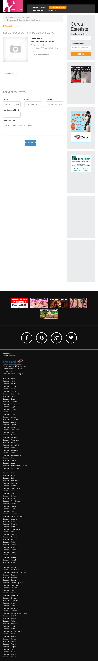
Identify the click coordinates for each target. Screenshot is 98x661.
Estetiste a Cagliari (9, 580)
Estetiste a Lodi (8, 511)
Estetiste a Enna (8, 590)
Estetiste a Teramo (9, 644)
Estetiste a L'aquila (9, 506)
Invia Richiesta (30, 142)
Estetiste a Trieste (9, 649)
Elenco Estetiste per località (13, 369)
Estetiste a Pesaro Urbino (12, 529)
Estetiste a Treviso (9, 555)
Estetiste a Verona (9, 654)
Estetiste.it (9, 17)
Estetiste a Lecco (9, 603)
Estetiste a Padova (9, 618)
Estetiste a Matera (9, 422)
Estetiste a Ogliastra (10, 616)
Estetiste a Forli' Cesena (11, 501)
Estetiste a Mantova (10, 514)
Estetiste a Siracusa (10, 547)
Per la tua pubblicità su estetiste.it (15, 366)
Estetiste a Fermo (9, 404)
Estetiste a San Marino (11, 450)
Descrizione (9, 74)
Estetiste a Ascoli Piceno (11, 570)
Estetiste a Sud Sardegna (12, 455)
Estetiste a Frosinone (10, 595)
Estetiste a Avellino (9, 384)
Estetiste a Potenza (10, 534)
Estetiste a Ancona (9, 567)
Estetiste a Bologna (10, 483)
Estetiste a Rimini (9, 634)
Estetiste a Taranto (9, 550)
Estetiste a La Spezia (10, 600)
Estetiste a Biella (9, 389)
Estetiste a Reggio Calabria (12, 631)
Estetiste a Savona (9, 639)
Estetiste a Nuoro (9, 521)
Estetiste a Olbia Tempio (11, 430)
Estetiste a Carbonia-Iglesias (13, 582)
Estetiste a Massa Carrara (12, 608)
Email (26, 99)
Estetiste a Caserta (9, 396)
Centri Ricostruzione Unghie (13, 374)
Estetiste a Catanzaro (10, 585)
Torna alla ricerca (11, 26)
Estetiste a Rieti (8, 539)
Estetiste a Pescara (10, 623)
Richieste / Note (9, 121)
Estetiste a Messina (10, 611)
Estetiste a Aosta (9, 381)
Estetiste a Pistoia (9, 626)
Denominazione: (77, 44)
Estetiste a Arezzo (9, 475)
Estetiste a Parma (9, 527)
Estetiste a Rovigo (9, 542)
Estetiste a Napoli (9, 427)
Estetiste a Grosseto (10, 598)
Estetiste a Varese (9, 557)
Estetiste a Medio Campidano (13, 516)
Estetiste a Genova (9, 409)
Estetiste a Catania (9, 491)
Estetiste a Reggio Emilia (11, 445)
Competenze (7, 371)
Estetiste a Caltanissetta (11, 394)
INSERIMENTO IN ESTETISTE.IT (44, 10)
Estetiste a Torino (9, 552)
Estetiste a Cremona (10, 401)
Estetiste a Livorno (9, 417)
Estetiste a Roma (9, 448)
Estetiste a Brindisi (9, 486)
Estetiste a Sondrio (9, 641)
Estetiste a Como (9, 493)
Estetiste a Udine (9, 463)
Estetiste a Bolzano (10, 577)
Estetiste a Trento (9, 460)
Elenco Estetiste (22, 17)
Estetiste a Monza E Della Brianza (15, 613)
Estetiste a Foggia (9, 407)
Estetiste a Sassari (9, 544)
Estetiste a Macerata (10, 419)
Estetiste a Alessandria (11, 473)
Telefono (49, 99)
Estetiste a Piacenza (10, 437)
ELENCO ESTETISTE (58, 7)
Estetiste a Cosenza (10, 588)
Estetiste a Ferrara (9, 498)
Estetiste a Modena (10, 519)
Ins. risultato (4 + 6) (11, 110)
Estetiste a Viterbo (9, 657)
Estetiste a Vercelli (9, 560)
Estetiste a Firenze (9, 593)
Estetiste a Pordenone (11, 440)
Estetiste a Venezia (9, 652)
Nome (5, 99)
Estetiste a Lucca (9, 606)
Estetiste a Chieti (9, 399)
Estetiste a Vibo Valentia (11, 468)
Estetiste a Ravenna (10, 537)
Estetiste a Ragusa (9, 442)
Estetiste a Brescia (9, 391)
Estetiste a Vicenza (9, 562)
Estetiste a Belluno (9, 386)
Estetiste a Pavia (9, 621)
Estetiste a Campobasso (11, 488)
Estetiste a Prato (9, 629)
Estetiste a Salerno (9, 636)
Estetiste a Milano (9, 425)
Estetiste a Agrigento (10, 378)
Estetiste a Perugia (9, 435)
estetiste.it (6, 353)
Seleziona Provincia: (79, 34)
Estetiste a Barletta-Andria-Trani (14, 572)
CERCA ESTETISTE (39, 7)
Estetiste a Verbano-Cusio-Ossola (15, 465)
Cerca (81, 54)
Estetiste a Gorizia (9, 504)
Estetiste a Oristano (10, 524)
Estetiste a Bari (8, 478)
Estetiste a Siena (9, 453)
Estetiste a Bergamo (10, 575)
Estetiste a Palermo (10, 432)
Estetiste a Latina (9, 414)
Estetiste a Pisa (8, 532)
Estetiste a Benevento (11, 480)
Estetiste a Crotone (10, 496)
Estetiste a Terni (9, 458)
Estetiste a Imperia (9, 412)
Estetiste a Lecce (9, 509)
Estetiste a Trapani (9, 647)
